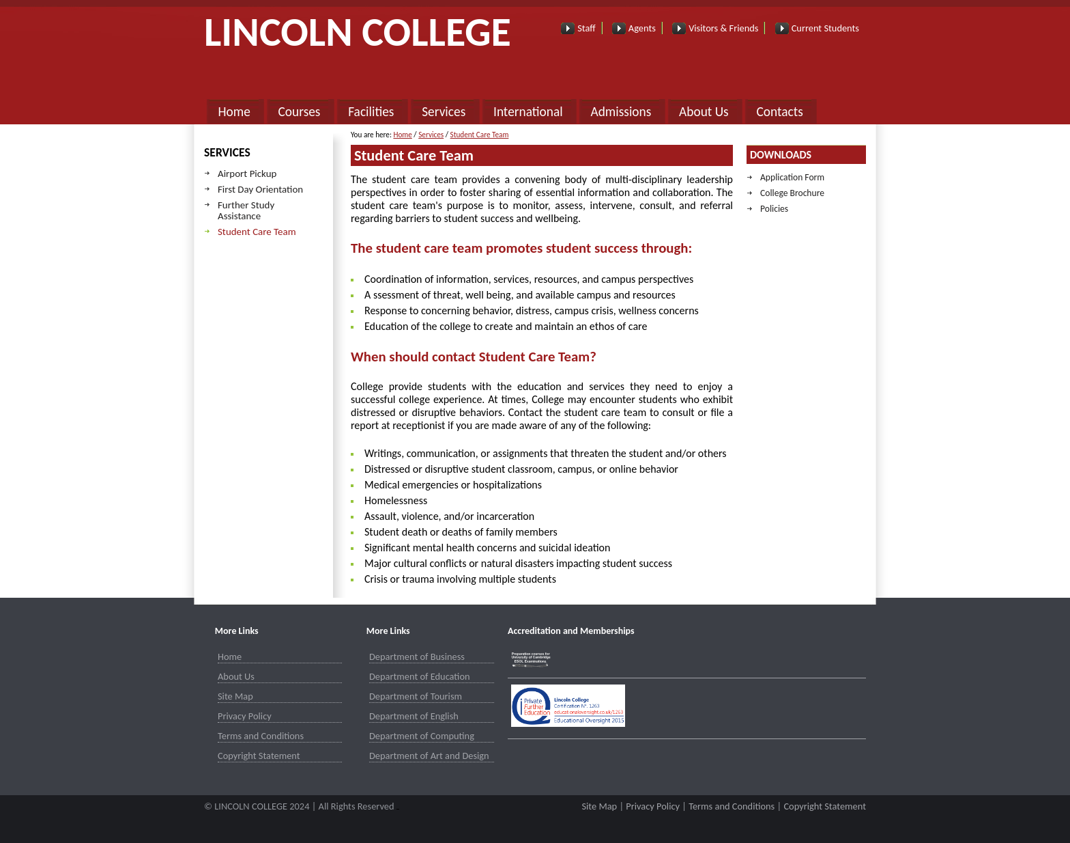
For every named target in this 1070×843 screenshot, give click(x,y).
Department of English (414, 716)
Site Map (235, 696)
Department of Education (419, 676)
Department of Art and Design (429, 755)
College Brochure (792, 193)
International (528, 112)
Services (443, 112)
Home (234, 112)
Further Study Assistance (246, 210)
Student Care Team (257, 231)
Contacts (779, 112)
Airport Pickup (247, 173)
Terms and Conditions (261, 736)
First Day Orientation (260, 189)
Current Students (825, 28)
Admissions (620, 112)
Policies (774, 209)
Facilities (371, 112)
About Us (704, 112)
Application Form (792, 177)
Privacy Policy (245, 716)
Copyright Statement (259, 755)
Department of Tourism (415, 696)
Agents (642, 28)
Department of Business (417, 656)
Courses (299, 112)
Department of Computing (421, 736)
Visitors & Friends (723, 28)
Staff (586, 28)
